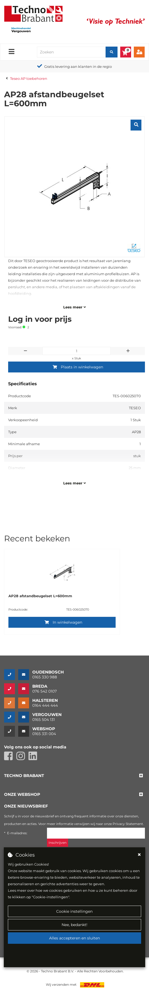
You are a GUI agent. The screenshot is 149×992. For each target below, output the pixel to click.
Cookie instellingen (74, 911)
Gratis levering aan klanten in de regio (78, 66)
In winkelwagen (63, 622)
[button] (24, 776)
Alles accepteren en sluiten (74, 938)
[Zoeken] (112, 52)
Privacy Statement (128, 824)
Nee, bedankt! (74, 924)
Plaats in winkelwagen (78, 367)
